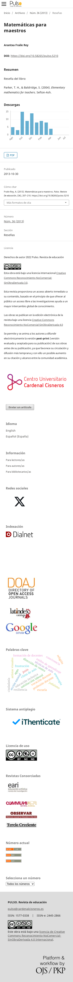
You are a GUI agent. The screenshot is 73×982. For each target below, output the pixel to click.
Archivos (20, 13)
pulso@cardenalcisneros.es (26, 909)
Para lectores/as (15, 460)
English (11, 430)
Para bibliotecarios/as (18, 471)
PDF (12, 155)
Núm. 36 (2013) (38, 13)
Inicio (7, 13)
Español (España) (17, 436)
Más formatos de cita (19, 202)
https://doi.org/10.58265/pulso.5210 (34, 56)
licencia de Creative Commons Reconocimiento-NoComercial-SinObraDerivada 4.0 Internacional (36, 935)
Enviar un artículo (20, 407)
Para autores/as (15, 466)
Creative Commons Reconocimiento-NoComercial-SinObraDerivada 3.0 (35, 277)
